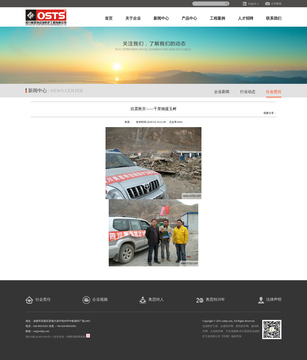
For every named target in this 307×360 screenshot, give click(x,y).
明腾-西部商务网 (76, 336)
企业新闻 (221, 92)
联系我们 (273, 18)
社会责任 (273, 92)
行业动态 (247, 92)
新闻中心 (161, 18)
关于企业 (133, 18)
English (252, 3)
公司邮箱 (276, 3)
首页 (109, 18)
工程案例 (217, 18)
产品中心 (189, 18)
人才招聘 (245, 18)
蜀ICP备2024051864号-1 (39, 336)
